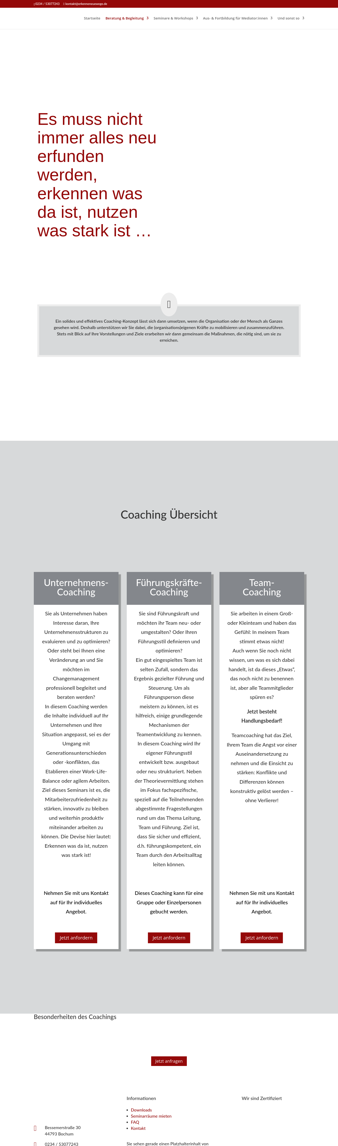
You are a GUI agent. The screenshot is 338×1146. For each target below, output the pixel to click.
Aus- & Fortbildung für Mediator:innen (235, 18)
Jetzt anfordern (76, 938)
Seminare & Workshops (173, 18)
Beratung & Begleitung (124, 18)
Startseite (92, 18)
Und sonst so (289, 18)
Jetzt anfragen (169, 1061)
